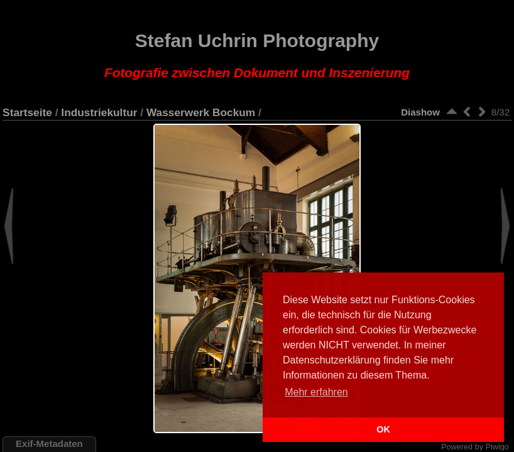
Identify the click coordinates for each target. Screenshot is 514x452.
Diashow (420, 112)
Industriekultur (99, 112)
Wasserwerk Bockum (200, 112)
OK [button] (383, 429)
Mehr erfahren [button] (316, 392)
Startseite (27, 112)
